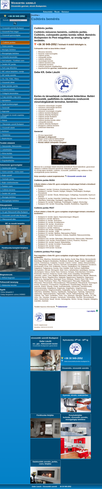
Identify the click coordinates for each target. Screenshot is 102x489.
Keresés (6, 20)
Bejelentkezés (7, 138)
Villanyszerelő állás (9, 219)
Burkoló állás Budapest (10, 208)
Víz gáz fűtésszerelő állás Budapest (15, 212)
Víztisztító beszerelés (9, 57)
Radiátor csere (7, 186)
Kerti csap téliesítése (9, 68)
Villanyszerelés (7, 157)
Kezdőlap (34, 15)
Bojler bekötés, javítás (10, 86)
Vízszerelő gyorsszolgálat (11, 35)
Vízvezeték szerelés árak (76, 176)
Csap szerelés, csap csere (11, 97)
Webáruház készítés (9, 285)
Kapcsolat (65, 11)
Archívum (5, 131)
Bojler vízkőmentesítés (10, 183)
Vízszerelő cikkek (8, 82)
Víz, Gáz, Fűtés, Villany (10, 79)
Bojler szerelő (7, 175)
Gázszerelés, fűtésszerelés (11, 146)
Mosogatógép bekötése (10, 53)
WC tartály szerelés (9, 75)
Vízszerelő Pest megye (10, 32)
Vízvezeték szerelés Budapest (13, 28)
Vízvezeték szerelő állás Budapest (14, 215)
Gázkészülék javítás (9, 168)
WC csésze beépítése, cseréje (13, 71)
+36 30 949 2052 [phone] (16, 16)
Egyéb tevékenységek (10, 104)
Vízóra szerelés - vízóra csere (12, 172)
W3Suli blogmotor (8, 278)
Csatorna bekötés (8, 90)
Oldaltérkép (6, 135)
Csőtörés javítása (9, 42)
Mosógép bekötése (9, 50)
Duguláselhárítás (8, 161)
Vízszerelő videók (8, 128)
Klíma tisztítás (7, 153)
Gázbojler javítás (8, 179)
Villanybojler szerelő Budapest (13, 124)
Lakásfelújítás (7, 150)
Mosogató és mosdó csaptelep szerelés (12, 116)
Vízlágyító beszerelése (10, 93)
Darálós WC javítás (9, 64)
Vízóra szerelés (7, 46)
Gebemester (62, 307)
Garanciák (5, 108)
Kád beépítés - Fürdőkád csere (13, 61)
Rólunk (57, 11)
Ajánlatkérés (47, 11)
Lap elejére (91, 311)
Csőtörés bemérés (9, 39)
